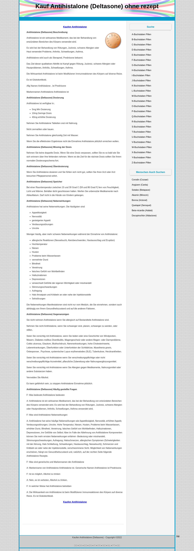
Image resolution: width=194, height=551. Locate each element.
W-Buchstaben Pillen (142, 147)
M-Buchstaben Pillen (142, 96)
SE (118, 545)
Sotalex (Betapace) (141, 190)
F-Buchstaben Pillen (141, 60)
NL (109, 545)
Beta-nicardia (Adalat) (142, 210)
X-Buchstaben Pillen (141, 152)
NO (104, 545)
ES (85, 545)
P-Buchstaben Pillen (141, 111)
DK (80, 545)
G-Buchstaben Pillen (141, 65)
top (177, 536)
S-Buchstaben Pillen (141, 127)
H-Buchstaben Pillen (141, 70)
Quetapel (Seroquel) (141, 205)
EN (90, 545)
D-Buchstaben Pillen (141, 50)
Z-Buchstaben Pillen (141, 162)
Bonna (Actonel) (139, 200)
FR (99, 545)
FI (95, 545)
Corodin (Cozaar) (140, 179)
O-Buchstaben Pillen (141, 106)
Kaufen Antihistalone (75, 27)
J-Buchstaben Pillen (141, 80)
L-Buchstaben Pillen (141, 91)
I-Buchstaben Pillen (141, 75)
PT (113, 545)
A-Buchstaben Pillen (141, 34)
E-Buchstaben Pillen (141, 55)
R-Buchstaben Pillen (141, 121)
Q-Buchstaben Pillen (141, 116)
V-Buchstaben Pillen (141, 142)
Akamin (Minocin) (140, 195)
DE (75, 545)
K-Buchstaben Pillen (141, 86)
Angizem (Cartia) (140, 185)
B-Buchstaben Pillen (141, 39)
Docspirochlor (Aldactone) (144, 215)
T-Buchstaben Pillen (141, 132)
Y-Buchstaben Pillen (141, 157)
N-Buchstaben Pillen (141, 101)
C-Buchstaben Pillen (141, 44)
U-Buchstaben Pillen (141, 137)
